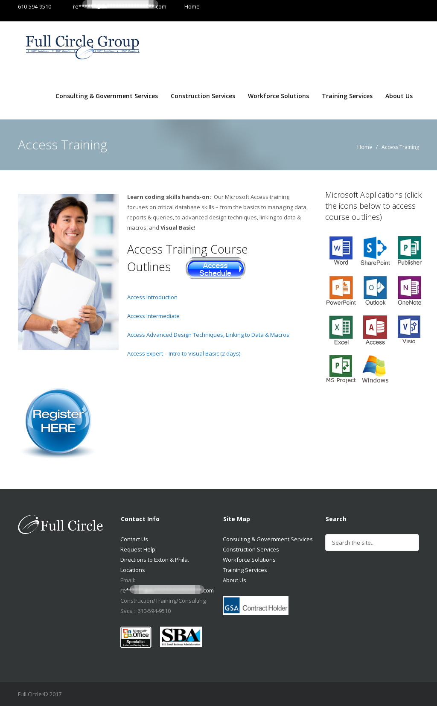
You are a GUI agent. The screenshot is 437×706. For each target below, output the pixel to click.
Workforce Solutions (278, 96)
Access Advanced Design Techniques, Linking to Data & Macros (208, 334)
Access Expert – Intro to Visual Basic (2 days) (183, 353)
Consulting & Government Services (106, 96)
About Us (399, 96)
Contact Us (134, 539)
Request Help (137, 549)
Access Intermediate (153, 316)
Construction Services (203, 96)
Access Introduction (152, 297)
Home (184, 6)
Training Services (347, 96)
